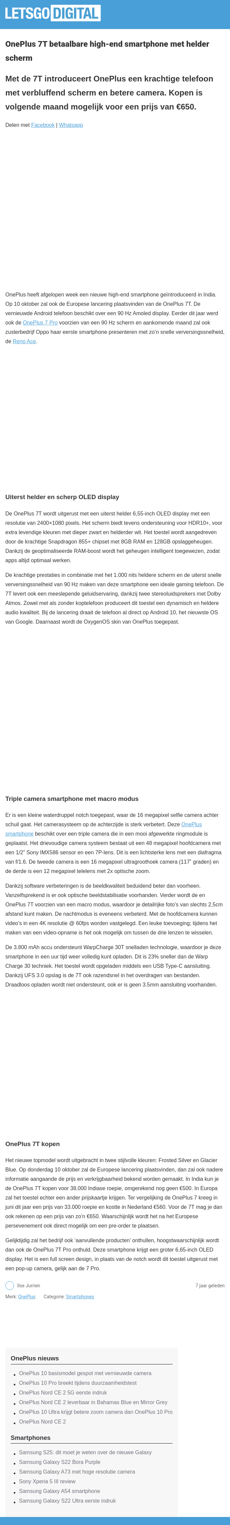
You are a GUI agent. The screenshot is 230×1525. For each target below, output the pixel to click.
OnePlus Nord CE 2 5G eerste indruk (63, 1392)
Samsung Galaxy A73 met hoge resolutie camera (77, 1472)
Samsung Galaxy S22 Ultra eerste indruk (67, 1501)
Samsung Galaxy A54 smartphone (59, 1491)
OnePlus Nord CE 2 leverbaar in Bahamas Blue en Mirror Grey (93, 1402)
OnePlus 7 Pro (40, 322)
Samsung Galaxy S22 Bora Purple (59, 1462)
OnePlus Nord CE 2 (42, 1422)
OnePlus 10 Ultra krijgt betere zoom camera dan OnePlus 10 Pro (96, 1412)
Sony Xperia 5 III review (47, 1481)
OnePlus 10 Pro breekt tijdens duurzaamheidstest (78, 1383)
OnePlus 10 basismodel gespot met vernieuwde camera (85, 1373)
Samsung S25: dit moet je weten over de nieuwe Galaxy (85, 1452)
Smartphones (80, 1296)
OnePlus (26, 1296)
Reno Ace (24, 341)
